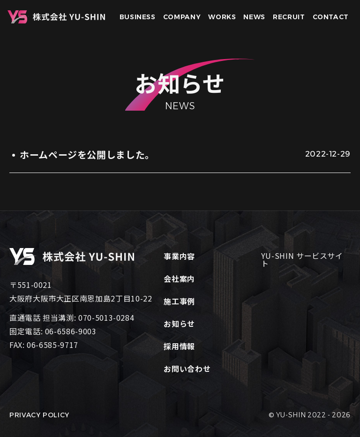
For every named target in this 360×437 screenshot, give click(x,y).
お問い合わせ (187, 368)
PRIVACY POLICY (39, 415)
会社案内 (179, 278)
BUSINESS (138, 17)
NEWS (254, 17)
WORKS (222, 17)
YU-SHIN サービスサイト (302, 259)
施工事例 (179, 301)
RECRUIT (289, 17)
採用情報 (179, 346)
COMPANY (182, 17)
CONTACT (331, 17)
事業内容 (179, 256)
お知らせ (179, 323)
